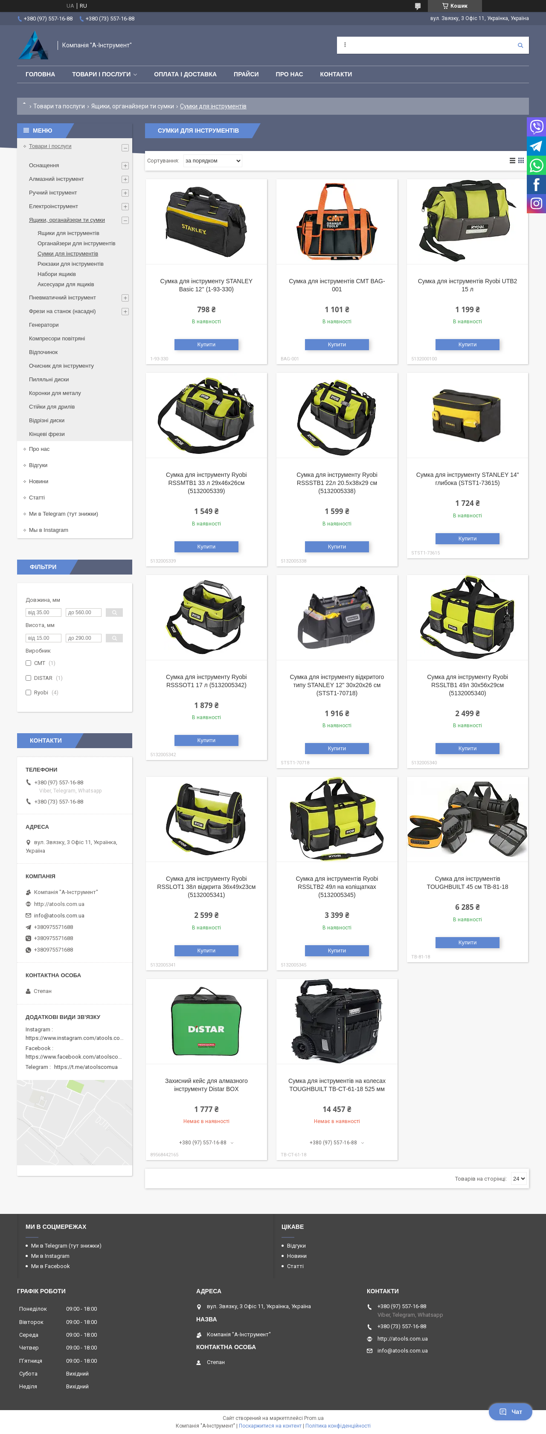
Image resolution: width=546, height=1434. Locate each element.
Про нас (289, 74)
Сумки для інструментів (68, 253)
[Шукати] (520, 45)
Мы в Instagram (48, 530)
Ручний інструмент (53, 192)
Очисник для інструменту (61, 366)
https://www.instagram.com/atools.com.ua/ (80, 1038)
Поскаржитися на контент (270, 1426)
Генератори (44, 325)
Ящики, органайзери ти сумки (132, 106)
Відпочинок (43, 352)
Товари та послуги (59, 106)
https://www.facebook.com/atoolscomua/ (78, 1057)
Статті (37, 497)
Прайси (246, 74)
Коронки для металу (55, 393)
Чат (510, 1412)
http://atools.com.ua (59, 904)
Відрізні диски (46, 420)
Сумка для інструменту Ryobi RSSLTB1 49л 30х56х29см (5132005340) (467, 685)
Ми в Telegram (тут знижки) (63, 514)
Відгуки (38, 465)
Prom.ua (314, 1418)
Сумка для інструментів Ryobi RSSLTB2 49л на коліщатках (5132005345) (337, 886)
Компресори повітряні (57, 338)
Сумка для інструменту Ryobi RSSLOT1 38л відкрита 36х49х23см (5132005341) (206, 886)
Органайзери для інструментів (77, 243)
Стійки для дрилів (52, 406)
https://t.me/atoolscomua (86, 1067)
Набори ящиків (57, 274)
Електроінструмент (53, 206)
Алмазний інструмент (56, 179)
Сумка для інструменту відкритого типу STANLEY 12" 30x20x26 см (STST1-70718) (337, 685)
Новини (38, 481)
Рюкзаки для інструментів (71, 264)
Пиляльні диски (49, 379)
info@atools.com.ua (59, 915)
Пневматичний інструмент (62, 297)
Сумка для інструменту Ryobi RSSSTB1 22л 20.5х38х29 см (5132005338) (337, 482)
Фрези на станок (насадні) (62, 311)
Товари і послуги (101, 74)
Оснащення (44, 165)
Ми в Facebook (50, 1266)
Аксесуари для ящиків (66, 284)
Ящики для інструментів (68, 233)
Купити (206, 344)
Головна (40, 74)
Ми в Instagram (50, 1256)
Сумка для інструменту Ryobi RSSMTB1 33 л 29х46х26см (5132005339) (206, 482)
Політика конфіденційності (338, 1426)
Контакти (336, 74)
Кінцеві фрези (47, 434)
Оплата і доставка (185, 74)
